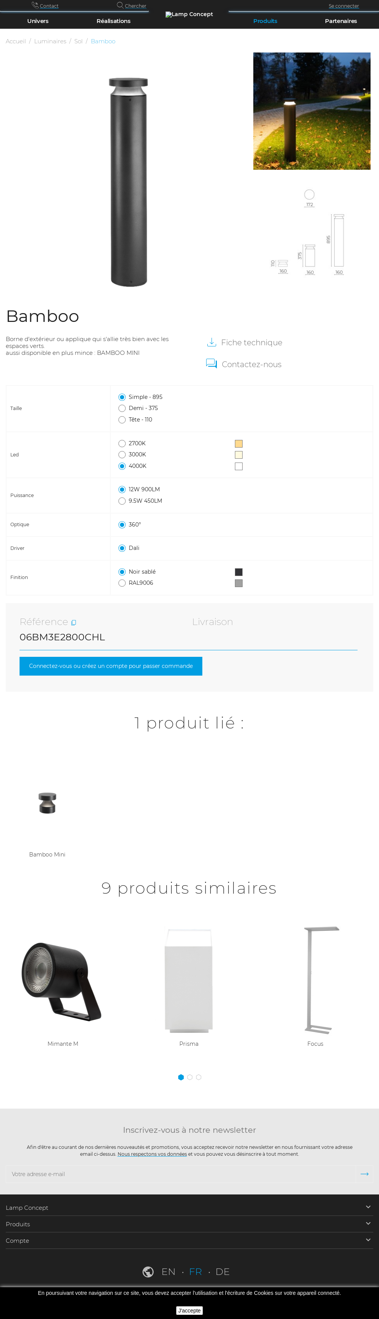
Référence (44, 621)
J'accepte (189, 1311)
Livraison (212, 621)
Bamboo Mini (47, 855)
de (222, 1271)
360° (180, 525)
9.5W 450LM (180, 501)
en (169, 1271)
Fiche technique (250, 342)
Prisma (189, 1045)
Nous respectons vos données (152, 1154)
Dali (180, 548)
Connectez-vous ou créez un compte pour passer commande (117, 666)
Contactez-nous (252, 364)
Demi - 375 (180, 408)
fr (196, 1271)
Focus (315, 1045)
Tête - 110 (180, 420)
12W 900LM (180, 490)
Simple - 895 (180, 397)
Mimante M (63, 1045)
